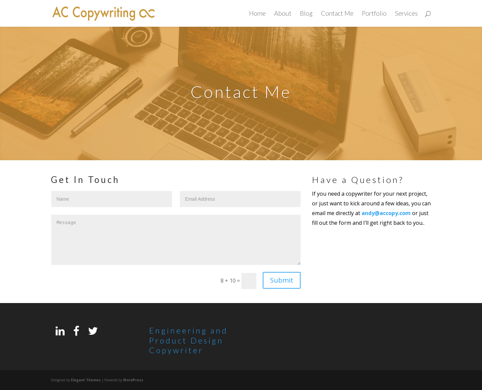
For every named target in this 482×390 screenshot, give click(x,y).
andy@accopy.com (386, 213)
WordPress (133, 380)
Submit (281, 280)
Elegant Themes (86, 380)
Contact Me (337, 14)
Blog (306, 14)
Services (406, 14)
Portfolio (374, 14)
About (283, 14)
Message (176, 240)
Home (257, 14)
